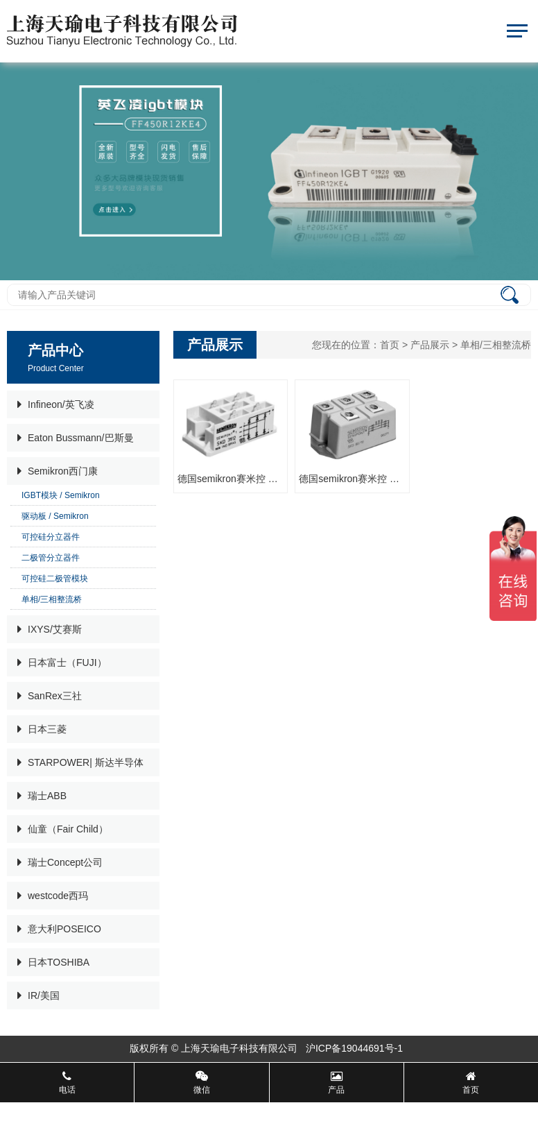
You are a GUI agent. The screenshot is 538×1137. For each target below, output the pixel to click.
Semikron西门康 (57, 471)
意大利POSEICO (59, 929)
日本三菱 (42, 729)
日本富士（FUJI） (62, 662)
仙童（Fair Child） (62, 829)
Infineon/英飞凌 (55, 404)
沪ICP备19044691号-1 (356, 1048)
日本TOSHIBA (53, 962)
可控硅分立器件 (50, 537)
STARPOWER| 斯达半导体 (80, 762)
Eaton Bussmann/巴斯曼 (75, 438)
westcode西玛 (52, 895)
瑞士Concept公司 (60, 862)
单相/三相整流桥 (51, 599)
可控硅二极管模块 (54, 578)
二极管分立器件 (50, 558)
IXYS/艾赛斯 (49, 629)
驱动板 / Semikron (55, 516)
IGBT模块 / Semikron (60, 495)
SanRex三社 (49, 696)
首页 (389, 344)
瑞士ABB (42, 796)
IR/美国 (38, 995)
